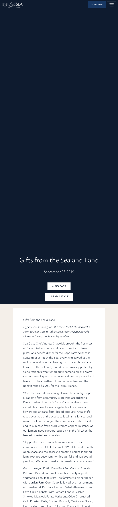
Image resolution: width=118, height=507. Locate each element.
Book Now (97, 5)
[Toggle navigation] (111, 4)
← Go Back (59, 286)
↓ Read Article (59, 297)
